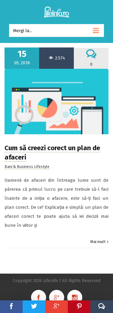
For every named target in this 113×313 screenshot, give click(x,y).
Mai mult (97, 241)
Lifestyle (41, 166)
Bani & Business (19, 166)
